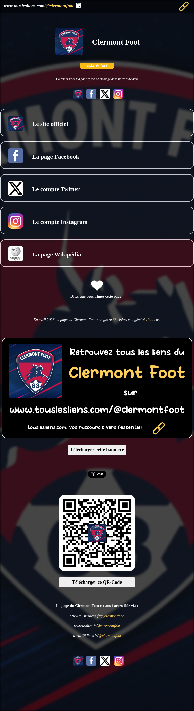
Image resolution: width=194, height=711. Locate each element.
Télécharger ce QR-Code (97, 582)
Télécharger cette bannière (97, 449)
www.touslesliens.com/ (39, 5)
